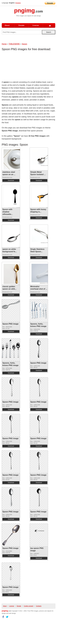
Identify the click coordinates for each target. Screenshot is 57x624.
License (35, 25)
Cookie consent (28, 606)
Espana (18, 3)
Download (11, 180)
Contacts (38, 606)
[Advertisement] (20, 66)
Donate (21, 25)
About (7, 25)
